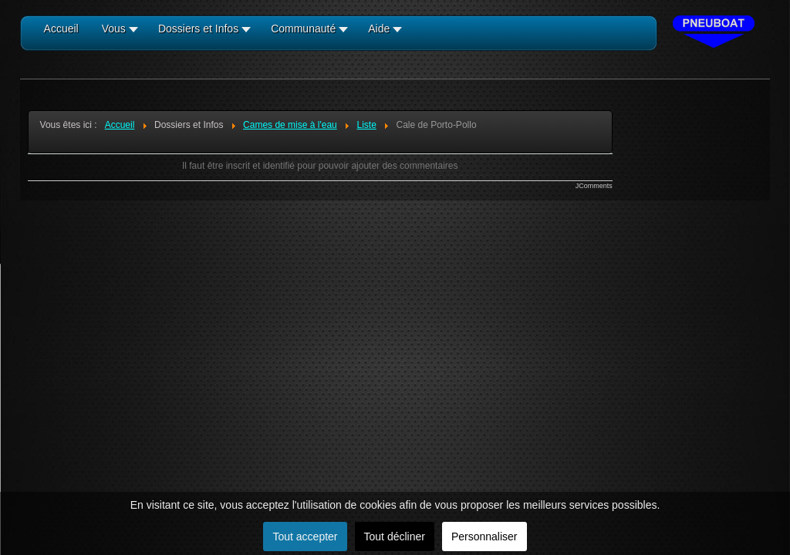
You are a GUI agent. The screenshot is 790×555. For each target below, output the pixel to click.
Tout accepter (304, 536)
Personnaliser (484, 536)
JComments (594, 186)
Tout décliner (394, 536)
